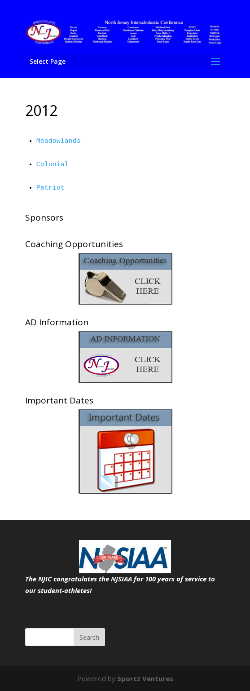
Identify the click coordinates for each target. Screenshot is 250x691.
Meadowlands (58, 141)
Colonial (52, 164)
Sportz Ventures (145, 678)
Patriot (50, 188)
